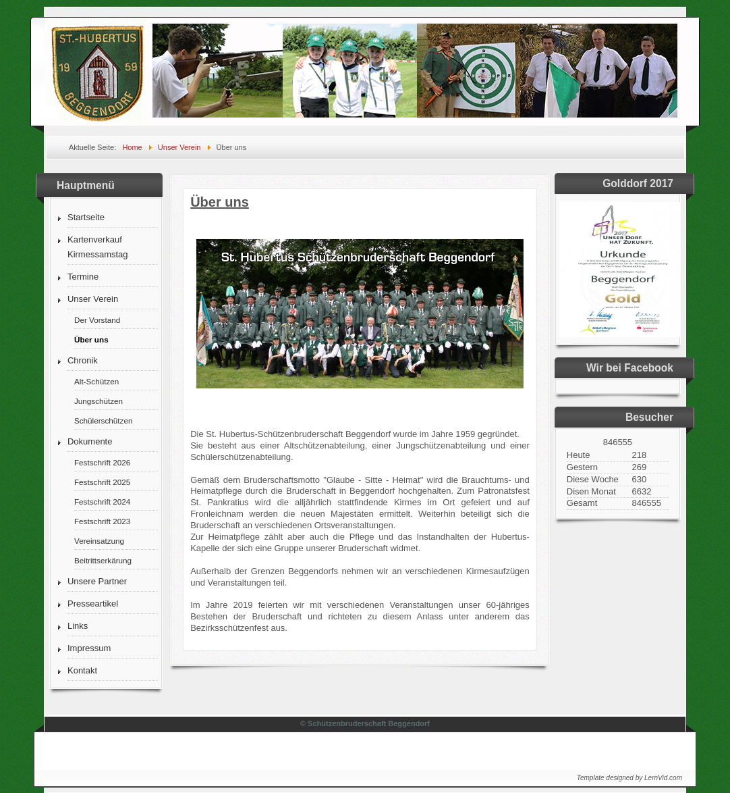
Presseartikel (92, 603)
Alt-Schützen (96, 381)
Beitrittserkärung (103, 560)
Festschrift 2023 (102, 521)
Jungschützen (98, 400)
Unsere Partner (97, 581)
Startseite (86, 217)
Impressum (89, 648)
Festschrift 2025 (102, 482)
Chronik (82, 360)
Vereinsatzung (99, 540)
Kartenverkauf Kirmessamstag (97, 246)
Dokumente (89, 441)
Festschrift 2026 (102, 462)
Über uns (91, 339)
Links (77, 626)
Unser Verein (92, 299)
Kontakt (82, 670)
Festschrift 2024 (102, 501)
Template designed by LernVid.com (629, 778)
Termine (83, 277)
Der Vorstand (97, 319)
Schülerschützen (103, 420)
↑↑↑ (662, 747)
